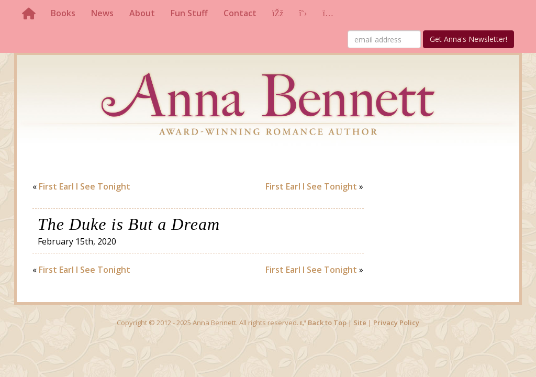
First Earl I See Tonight (84, 186)
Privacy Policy (396, 322)
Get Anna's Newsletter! (468, 39)
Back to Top (323, 322)
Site (359, 322)
